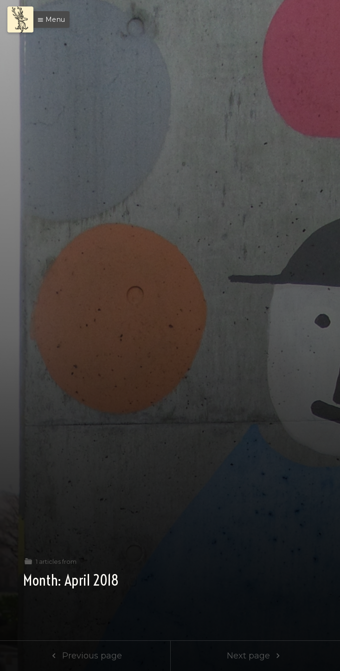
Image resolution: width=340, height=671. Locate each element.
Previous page (85, 656)
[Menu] (20, 19)
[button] (49, 19)
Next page (255, 656)
